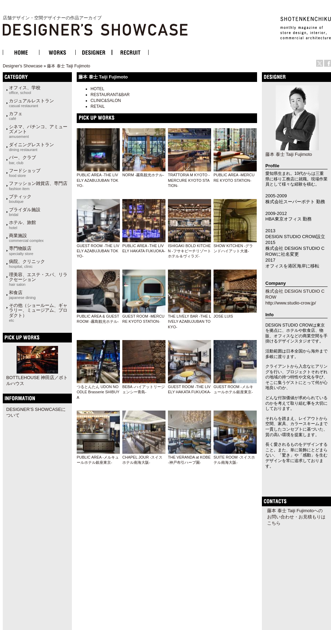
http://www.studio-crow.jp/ (290, 302)
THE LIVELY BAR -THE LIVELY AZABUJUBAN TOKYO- (189, 321)
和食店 (22, 295)
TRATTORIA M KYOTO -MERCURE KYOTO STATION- (189, 180)
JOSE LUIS (223, 316)
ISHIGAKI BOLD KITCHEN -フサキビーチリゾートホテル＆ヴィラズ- (189, 251)
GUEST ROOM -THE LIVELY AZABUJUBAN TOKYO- (98, 251)
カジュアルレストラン (31, 103)
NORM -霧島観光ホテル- (143, 175)
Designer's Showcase (22, 66)
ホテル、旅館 (22, 224)
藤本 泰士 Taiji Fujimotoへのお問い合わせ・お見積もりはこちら (296, 517)
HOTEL (97, 88)
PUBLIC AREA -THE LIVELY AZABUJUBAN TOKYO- (97, 180)
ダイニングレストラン (31, 147)
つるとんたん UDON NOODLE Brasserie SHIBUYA (98, 392)
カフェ (15, 116)
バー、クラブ (22, 159)
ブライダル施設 (24, 212)
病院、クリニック (27, 264)
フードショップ (24, 173)
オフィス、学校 (24, 90)
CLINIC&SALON (106, 100)
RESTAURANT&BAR (110, 94)
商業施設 (26, 238)
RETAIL (98, 106)
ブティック (20, 199)
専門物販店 (21, 250)
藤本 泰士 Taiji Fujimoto (68, 66)
